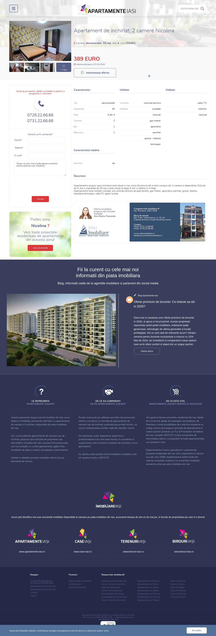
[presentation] (40, 185)
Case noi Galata (177, 587)
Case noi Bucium (177, 581)
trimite (40, 199)
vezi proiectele (40, 248)
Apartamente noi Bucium (148, 581)
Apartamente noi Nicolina (148, 594)
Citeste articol (147, 351)
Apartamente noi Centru (148, 584)
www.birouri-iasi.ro (184, 551)
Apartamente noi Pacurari (148, 597)
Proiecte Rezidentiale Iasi (41, 582)
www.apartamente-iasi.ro (32, 551)
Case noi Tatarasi (177, 597)
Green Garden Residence (112, 594)
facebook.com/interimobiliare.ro (148, 235)
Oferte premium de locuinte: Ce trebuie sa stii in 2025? (164, 304)
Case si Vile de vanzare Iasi (113, 584)
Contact (33, 593)
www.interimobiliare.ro (144, 233)
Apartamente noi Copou (148, 587)
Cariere (33, 596)
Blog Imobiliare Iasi (77, 587)
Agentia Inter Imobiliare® (80, 581)
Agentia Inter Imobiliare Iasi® (112, 615)
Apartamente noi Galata (147, 591)
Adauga (163, 9)
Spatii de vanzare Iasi (110, 587)
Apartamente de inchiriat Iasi (43, 589)
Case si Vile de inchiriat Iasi (113, 600)
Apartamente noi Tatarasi (148, 600)
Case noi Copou (177, 584)
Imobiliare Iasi (75, 584)
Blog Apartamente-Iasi (148, 295)
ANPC (110, 617)
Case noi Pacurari (178, 594)
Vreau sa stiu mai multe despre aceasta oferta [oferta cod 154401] (40, 168)
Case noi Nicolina (178, 591)
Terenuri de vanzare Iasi (111, 591)
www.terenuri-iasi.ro (133, 551)
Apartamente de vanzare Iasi (43, 586)
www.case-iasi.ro (82, 551)
